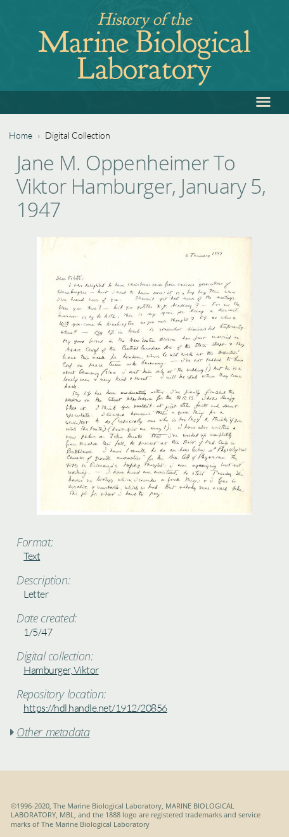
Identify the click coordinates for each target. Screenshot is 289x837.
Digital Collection (77, 135)
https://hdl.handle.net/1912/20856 (95, 708)
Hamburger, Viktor (61, 670)
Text (31, 556)
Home (20, 135)
